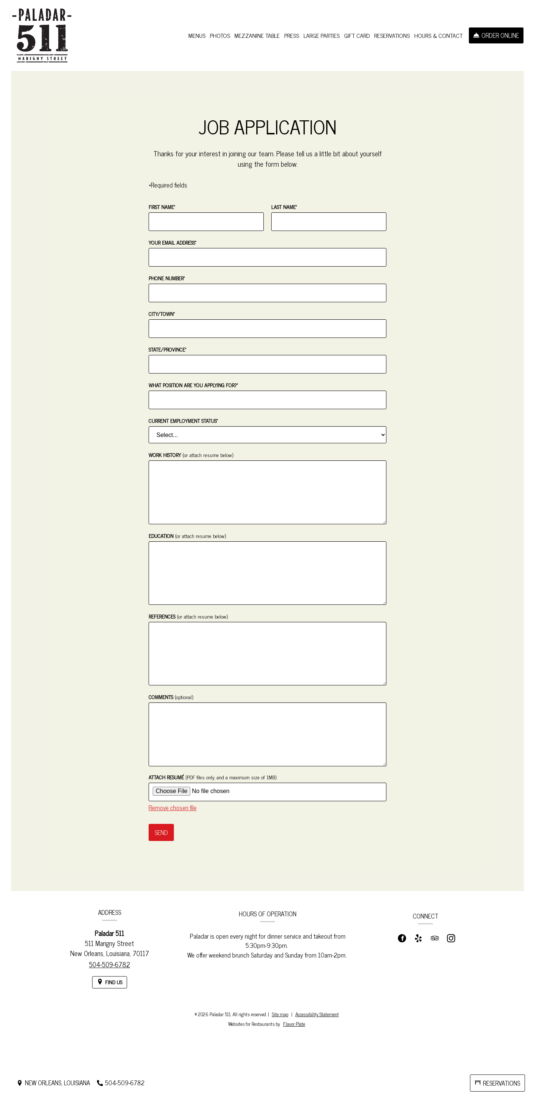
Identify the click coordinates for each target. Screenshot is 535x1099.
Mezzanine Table (257, 35)
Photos (220, 35)
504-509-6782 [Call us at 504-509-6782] (109, 973)
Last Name (284, 207)
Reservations (392, 35)
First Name (162, 207)
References (188, 616)
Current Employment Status (183, 420)
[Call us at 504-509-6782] (120, 1082)
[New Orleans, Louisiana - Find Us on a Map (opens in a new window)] (53, 1082)
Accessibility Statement (317, 1014)
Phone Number (167, 278)
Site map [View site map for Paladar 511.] (280, 1014)
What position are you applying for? (193, 385)
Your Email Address (172, 242)
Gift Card (357, 35)
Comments (171, 697)
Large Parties (322, 35)
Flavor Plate (294, 1024)
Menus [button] (196, 35)
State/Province (167, 349)
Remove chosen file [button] (173, 807)
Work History (191, 455)
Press (291, 35)
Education (187, 535)
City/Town (162, 313)
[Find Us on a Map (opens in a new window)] (109, 991)
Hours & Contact (438, 35)
